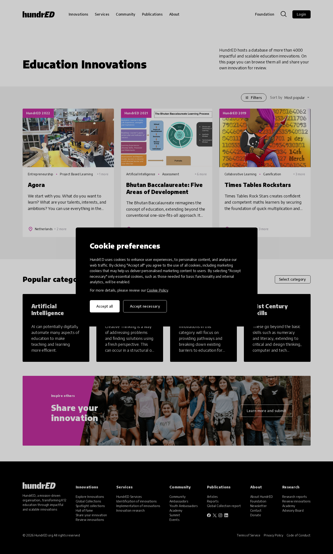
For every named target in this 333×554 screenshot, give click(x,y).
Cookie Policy (157, 290)
